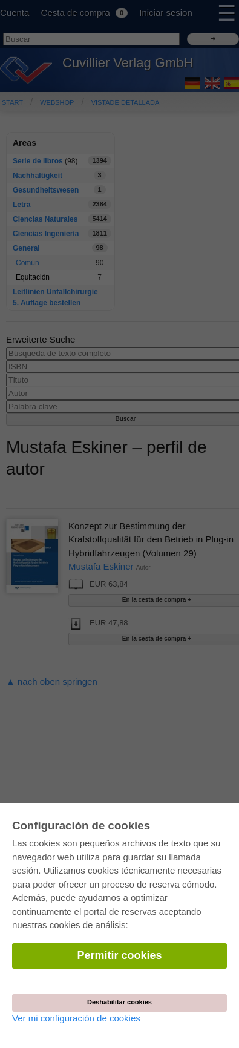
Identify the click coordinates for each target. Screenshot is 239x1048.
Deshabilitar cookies (119, 1002)
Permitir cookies (119, 955)
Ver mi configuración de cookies (76, 1018)
